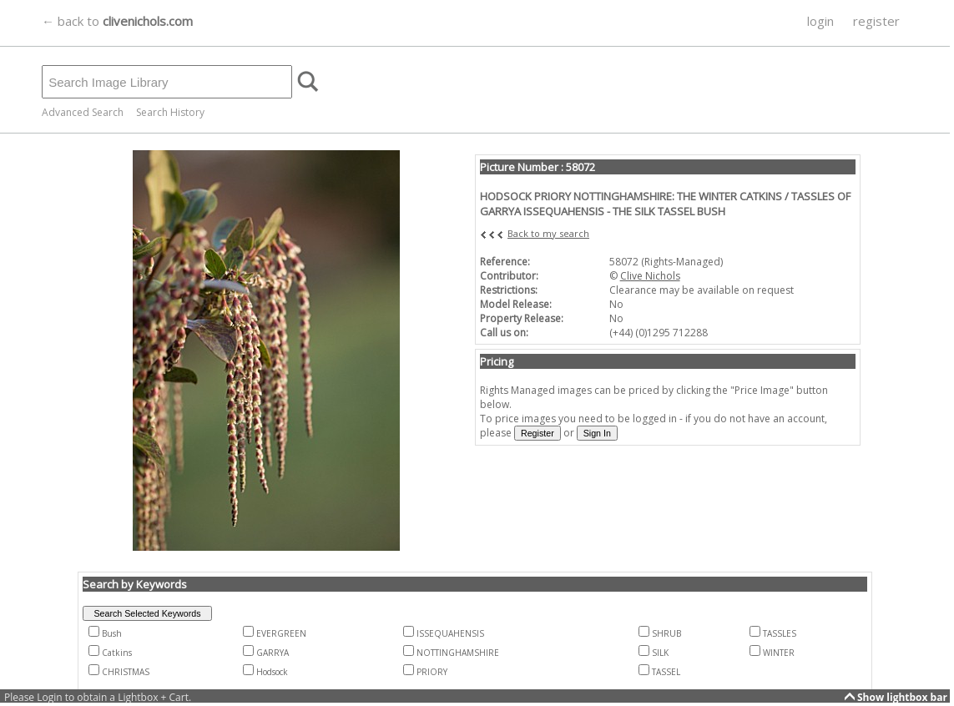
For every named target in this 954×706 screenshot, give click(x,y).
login (820, 21)
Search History (170, 112)
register (876, 21)
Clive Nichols (650, 276)
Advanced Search (83, 112)
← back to (117, 21)
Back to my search (548, 233)
